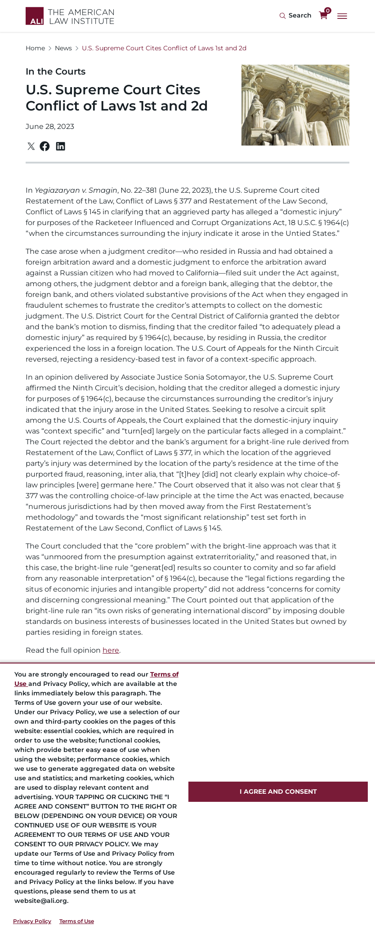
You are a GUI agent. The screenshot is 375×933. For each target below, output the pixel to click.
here (111, 650)
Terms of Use (76, 921)
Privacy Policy (32, 921)
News (63, 48)
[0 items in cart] (323, 15)
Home (35, 48)
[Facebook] (45, 146)
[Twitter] (31, 146)
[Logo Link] (70, 16)
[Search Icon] (295, 16)
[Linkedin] (60, 146)
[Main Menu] (342, 16)
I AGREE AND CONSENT (278, 791)
